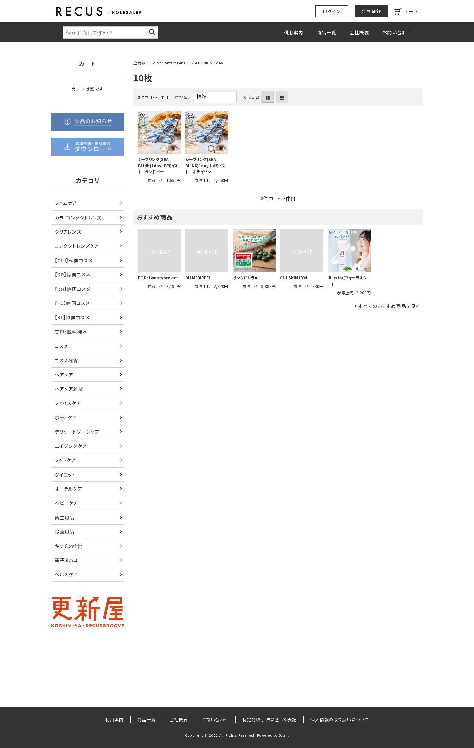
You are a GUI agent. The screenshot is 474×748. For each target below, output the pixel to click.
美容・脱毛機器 (71, 331)
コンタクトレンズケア (77, 246)
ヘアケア (64, 374)
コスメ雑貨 (66, 360)
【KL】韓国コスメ (72, 317)
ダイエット (65, 474)
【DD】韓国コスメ (72, 274)
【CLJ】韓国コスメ (73, 260)
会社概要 (359, 32)
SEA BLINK (199, 62)
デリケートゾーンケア (77, 431)
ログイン (332, 11)
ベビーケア (67, 503)
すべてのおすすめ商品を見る (389, 306)
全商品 (139, 62)
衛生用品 (64, 517)
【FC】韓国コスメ (72, 303)
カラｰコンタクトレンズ (78, 217)
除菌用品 (64, 531)
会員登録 (371, 11)
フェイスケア (68, 403)
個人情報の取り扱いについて (339, 719)
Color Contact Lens (167, 62)
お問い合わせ (396, 32)
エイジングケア (71, 446)
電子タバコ (66, 560)
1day (218, 62)
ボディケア (66, 417)
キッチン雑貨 (68, 546)
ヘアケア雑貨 (69, 388)
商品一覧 (326, 32)
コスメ (61, 346)
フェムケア (66, 203)
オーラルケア (69, 488)
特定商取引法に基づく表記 (269, 719)
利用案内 (293, 32)
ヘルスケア (66, 574)
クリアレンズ (68, 231)
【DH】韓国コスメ (73, 289)
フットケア (65, 460)
